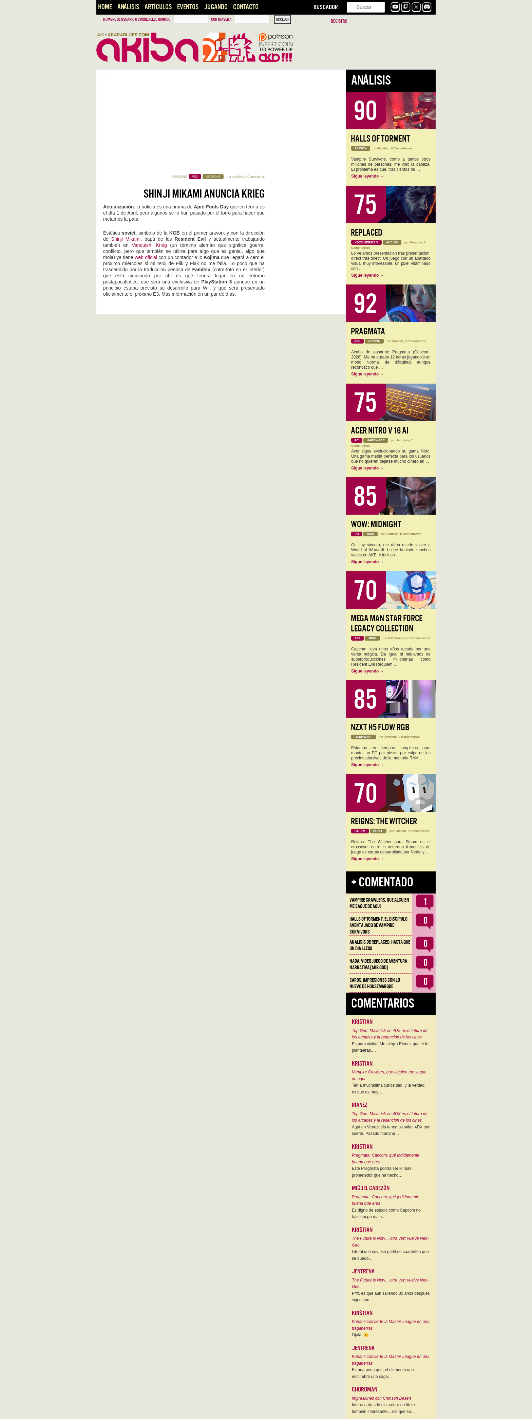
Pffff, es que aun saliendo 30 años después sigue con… (391, 1297)
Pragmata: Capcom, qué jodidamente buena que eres (385, 1158)
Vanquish (141, 147)
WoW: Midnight (376, 524)
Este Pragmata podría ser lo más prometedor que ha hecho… (381, 1172)
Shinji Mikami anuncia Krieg (204, 96)
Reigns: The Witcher (384, 821)
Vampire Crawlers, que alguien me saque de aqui (379, 903)
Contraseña (221, 19)
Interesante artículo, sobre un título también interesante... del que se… (383, 1408)
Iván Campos (397, 638)
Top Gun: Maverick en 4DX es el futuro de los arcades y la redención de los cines (390, 1034)
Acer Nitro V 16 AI (379, 430)
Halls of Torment (380, 138)
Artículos (158, 7)
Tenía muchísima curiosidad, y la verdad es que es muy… (388, 1088)
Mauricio (416, 242)
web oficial (146, 159)
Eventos (187, 7)
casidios (237, 78)
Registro (339, 21)
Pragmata (368, 331)
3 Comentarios (255, 78)
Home (105, 7)
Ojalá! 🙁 (360, 1334)
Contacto (246, 7)
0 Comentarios (402, 148)
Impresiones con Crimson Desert (381, 1398)
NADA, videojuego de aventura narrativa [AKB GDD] (378, 964)
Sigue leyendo (367, 176)
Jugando (216, 7)
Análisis (128, 7)
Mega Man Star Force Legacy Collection (386, 623)
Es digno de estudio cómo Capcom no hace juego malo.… (386, 1213)
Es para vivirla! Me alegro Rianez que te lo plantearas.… (390, 1047)
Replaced (366, 232)
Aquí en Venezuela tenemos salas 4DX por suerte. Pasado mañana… (391, 1130)
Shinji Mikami (126, 141)
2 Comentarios (415, 341)
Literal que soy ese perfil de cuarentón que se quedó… (390, 1255)
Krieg (161, 147)
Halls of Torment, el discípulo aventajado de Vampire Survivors (378, 925)
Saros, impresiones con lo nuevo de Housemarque (374, 983)
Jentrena (402, 440)
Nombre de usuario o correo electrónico (136, 19)
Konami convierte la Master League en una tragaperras (391, 1325)
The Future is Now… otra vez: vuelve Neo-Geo (390, 1242)
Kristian (384, 148)
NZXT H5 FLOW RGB (380, 727)
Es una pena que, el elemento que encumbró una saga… (383, 1373)
